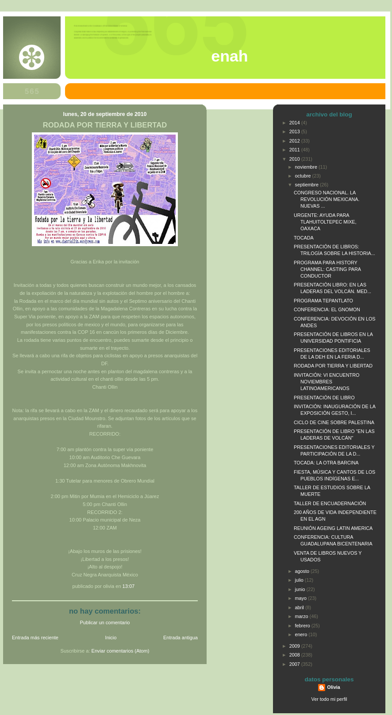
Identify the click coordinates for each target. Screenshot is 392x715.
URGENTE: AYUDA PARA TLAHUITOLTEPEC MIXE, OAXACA (325, 222)
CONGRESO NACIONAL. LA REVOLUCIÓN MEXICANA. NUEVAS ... (327, 199)
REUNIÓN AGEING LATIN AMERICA (333, 528)
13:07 (129, 586)
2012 (295, 140)
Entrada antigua (180, 637)
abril (300, 607)
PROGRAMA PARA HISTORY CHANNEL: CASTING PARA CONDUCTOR (327, 269)
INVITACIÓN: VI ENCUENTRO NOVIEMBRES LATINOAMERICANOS (326, 381)
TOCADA (304, 237)
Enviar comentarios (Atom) (121, 650)
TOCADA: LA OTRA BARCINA (326, 462)
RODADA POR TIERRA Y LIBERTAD (105, 125)
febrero (303, 625)
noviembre (307, 167)
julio (300, 580)
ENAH (229, 56)
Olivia (333, 687)
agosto (303, 571)
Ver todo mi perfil (329, 699)
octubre (303, 175)
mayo (301, 598)
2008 (295, 654)
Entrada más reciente (35, 637)
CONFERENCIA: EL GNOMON (327, 309)
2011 (295, 149)
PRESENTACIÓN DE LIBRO (324, 397)
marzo (302, 616)
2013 (295, 131)
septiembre (307, 184)
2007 (295, 664)
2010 (295, 159)
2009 (295, 646)
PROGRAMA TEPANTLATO (323, 300)
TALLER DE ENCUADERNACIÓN (330, 503)
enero (302, 634)
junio (301, 589)
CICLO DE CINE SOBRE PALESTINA (334, 422)
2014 (295, 122)
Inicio (111, 637)
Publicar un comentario (105, 622)
